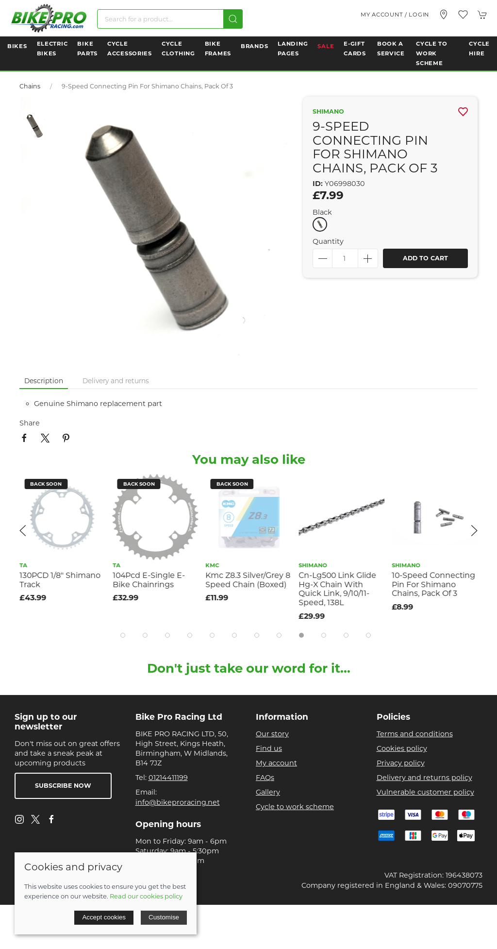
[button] (463, 14)
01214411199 (168, 777)
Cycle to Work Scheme (431, 53)
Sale (325, 46)
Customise (164, 917)
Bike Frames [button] (218, 48)
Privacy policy (401, 763)
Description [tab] (43, 381)
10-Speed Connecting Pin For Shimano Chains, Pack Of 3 (433, 584)
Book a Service (391, 48)
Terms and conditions (415, 733)
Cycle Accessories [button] (129, 48)
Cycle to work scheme (295, 806)
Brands (254, 46)
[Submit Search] (233, 19)
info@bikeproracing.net (177, 802)
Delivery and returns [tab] (116, 381)
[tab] (122, 635)
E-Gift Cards (355, 48)
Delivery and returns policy (424, 777)
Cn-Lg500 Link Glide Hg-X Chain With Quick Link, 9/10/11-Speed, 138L (337, 589)
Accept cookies (104, 917)
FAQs (265, 777)
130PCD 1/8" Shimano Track (59, 580)
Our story (272, 733)
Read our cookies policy (146, 896)
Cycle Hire (479, 48)
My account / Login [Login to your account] (395, 14)
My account (276, 763)
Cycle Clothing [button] (178, 48)
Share (29, 423)
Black (322, 212)
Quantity (328, 241)
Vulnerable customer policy (425, 792)
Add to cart (425, 258)
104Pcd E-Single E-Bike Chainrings (149, 580)
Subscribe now (63, 785)
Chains (29, 86)
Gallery (268, 792)
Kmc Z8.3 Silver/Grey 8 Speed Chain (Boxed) (248, 580)
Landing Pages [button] (293, 48)
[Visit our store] (443, 14)
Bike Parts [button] (87, 48)
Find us (269, 748)
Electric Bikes (52, 48)
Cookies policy (402, 748)
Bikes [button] (17, 46)
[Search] (170, 19)
